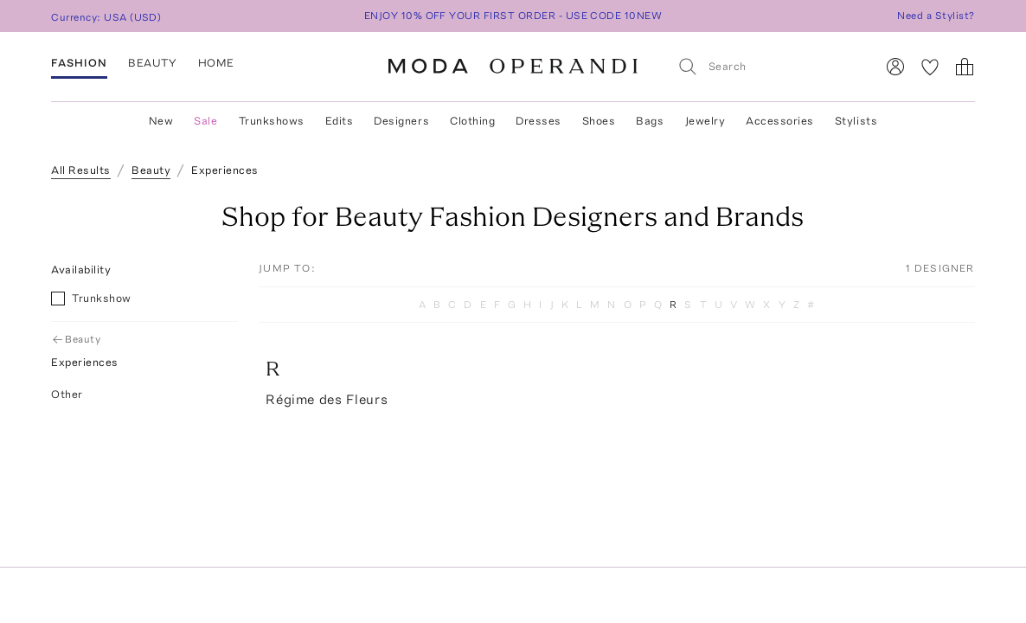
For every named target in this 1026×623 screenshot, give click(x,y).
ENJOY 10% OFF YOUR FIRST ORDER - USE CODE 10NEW (513, 16)
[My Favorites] (930, 66)
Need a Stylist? (935, 16)
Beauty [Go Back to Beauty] (77, 339)
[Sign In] (895, 66)
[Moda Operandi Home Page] (513, 66)
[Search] (769, 66)
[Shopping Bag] (964, 66)
